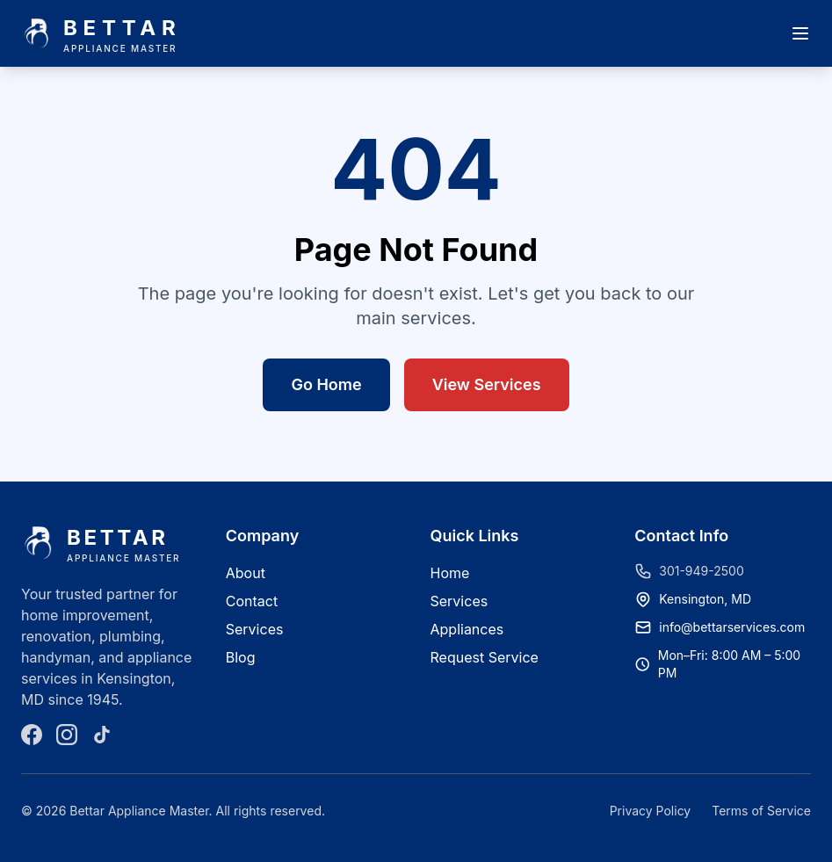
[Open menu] (800, 33)
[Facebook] (31, 734)
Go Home (326, 384)
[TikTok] (101, 734)
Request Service (484, 657)
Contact (252, 601)
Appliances (467, 629)
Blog (241, 657)
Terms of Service (761, 810)
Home (450, 573)
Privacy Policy (650, 810)
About (245, 573)
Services (255, 629)
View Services (486, 384)
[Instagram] (66, 734)
